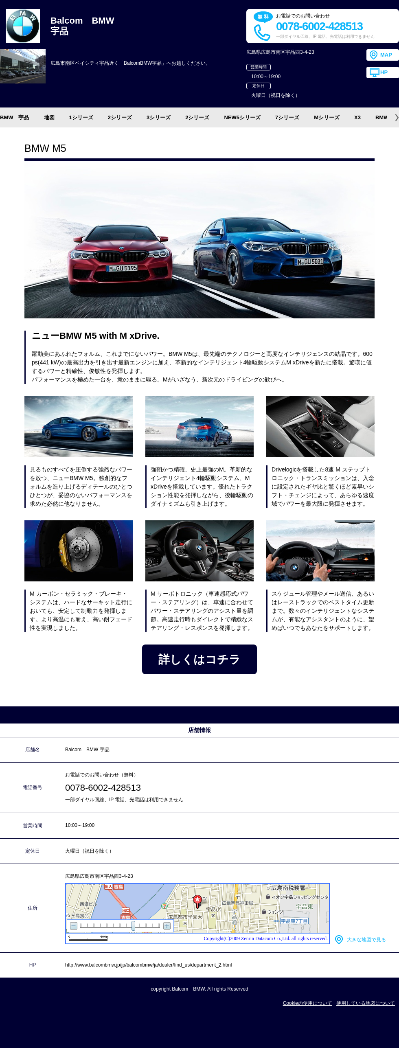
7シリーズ (287, 117)
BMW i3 (385, 117)
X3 (357, 117)
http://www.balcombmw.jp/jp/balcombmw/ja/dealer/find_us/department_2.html (148, 965)
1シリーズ (81, 117)
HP (384, 72)
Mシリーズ (327, 117)
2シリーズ (120, 117)
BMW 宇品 (14, 117)
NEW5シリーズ (242, 117)
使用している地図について (365, 1003)
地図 (49, 117)
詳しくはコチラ (199, 659)
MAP (386, 55)
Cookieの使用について (307, 1003)
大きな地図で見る (366, 940)
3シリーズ (159, 117)
